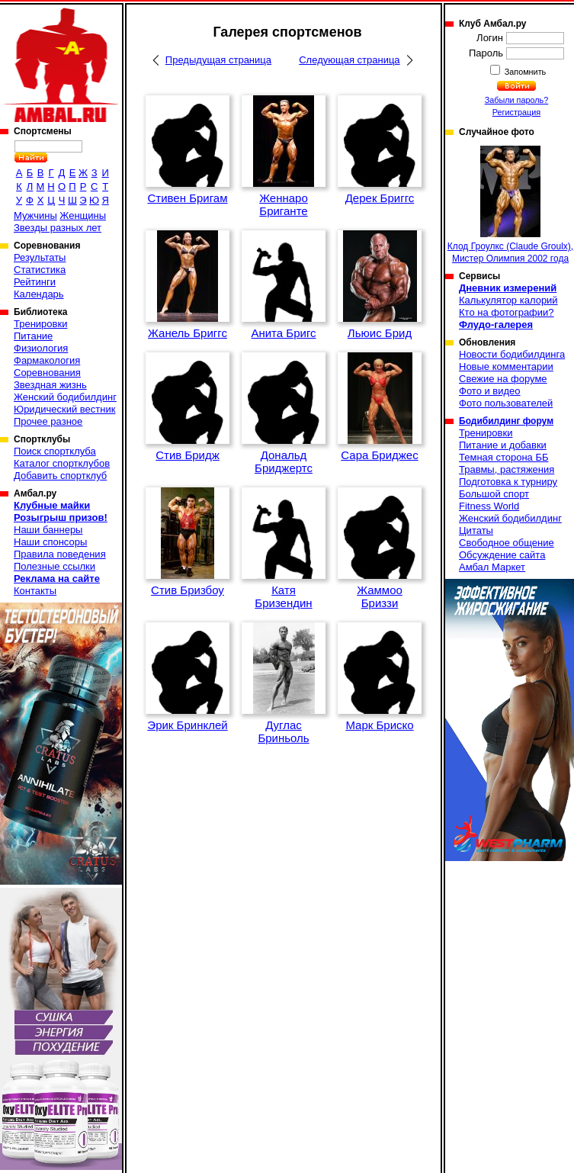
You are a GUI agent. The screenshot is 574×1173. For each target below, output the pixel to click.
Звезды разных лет (57, 227)
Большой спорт (494, 494)
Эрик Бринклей (187, 724)
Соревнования (47, 372)
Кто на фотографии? (506, 312)
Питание (33, 336)
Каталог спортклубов (62, 463)
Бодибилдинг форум (506, 421)
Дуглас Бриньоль (283, 731)
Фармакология (47, 360)
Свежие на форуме (503, 378)
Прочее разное (48, 421)
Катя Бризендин (283, 596)
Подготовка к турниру (508, 481)
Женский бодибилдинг (65, 397)
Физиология (41, 348)
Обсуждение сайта (502, 555)
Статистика (40, 269)
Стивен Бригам (187, 197)
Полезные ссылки (54, 566)
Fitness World (489, 506)
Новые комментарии (506, 366)
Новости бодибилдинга (512, 354)
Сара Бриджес (379, 454)
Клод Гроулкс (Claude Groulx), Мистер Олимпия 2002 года (510, 205)
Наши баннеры (48, 529)
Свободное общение (506, 542)
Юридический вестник (64, 409)
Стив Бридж (188, 454)
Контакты (35, 590)
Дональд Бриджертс (284, 461)
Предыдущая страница (218, 60)
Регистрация (516, 112)
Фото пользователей (506, 403)
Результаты (40, 257)
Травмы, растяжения (506, 469)
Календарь (39, 294)
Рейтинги (35, 282)
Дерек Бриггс (380, 197)
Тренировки (40, 323)
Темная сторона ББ (504, 457)
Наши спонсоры (50, 542)
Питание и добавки (503, 445)
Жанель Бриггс (187, 332)
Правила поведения (60, 554)
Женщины (82, 215)
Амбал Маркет (492, 567)
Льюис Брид (380, 332)
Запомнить (524, 71)
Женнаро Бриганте (283, 204)
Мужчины (35, 215)
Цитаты (476, 530)
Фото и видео (490, 391)
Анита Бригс (283, 332)
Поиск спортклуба (55, 451)
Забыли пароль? (517, 99)
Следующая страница (349, 60)
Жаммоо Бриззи (379, 596)
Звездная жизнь (50, 384)
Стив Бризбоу (187, 589)
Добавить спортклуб (60, 475)
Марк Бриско (379, 724)
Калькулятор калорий (508, 300)
